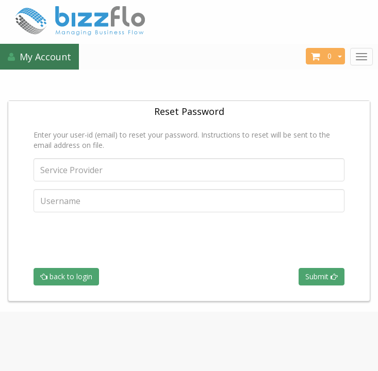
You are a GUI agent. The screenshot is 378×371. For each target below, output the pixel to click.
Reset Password (189, 111)
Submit (321, 276)
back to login (66, 276)
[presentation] (112, 240)
